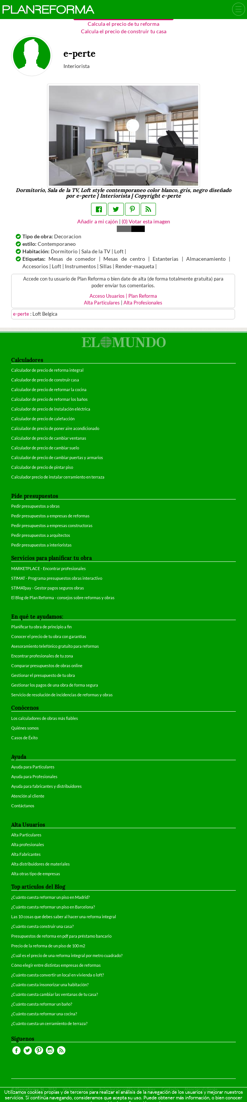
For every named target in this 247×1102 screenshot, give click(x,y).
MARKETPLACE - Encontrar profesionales (48, 568)
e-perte (21, 314)
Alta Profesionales (143, 303)
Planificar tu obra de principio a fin (41, 626)
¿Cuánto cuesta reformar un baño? (41, 1004)
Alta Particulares (102, 303)
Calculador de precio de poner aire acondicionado (55, 428)
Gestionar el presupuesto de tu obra (43, 675)
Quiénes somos (25, 727)
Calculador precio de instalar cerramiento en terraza (57, 476)
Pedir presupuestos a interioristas (41, 544)
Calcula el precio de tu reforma (123, 24)
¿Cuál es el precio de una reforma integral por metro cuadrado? (66, 955)
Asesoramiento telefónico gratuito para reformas (55, 646)
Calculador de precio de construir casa (45, 379)
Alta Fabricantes (26, 854)
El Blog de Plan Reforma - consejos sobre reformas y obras (63, 597)
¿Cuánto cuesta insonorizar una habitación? (49, 984)
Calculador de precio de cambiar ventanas (48, 438)
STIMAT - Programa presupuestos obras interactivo (56, 578)
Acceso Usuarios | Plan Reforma (123, 296)
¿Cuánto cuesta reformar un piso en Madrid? (50, 897)
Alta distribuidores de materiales (40, 863)
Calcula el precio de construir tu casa (123, 31)
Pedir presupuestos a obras (35, 506)
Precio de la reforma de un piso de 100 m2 (48, 945)
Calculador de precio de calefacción (43, 418)
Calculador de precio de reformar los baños (49, 399)
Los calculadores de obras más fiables (44, 718)
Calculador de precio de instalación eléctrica (50, 408)
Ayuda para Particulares (32, 766)
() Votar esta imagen (146, 221)
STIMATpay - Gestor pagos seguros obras (47, 587)
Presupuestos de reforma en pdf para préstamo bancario (61, 936)
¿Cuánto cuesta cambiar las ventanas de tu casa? (54, 994)
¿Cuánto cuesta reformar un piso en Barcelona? (53, 906)
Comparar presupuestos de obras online (46, 665)
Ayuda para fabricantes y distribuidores (46, 786)
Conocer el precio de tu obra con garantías (48, 636)
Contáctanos (22, 805)
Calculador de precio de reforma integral (47, 370)
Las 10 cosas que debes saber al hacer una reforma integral (63, 916)
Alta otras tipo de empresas (35, 873)
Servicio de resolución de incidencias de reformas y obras (62, 694)
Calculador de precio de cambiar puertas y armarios (57, 457)
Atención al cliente (27, 795)
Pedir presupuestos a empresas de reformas (50, 515)
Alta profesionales (27, 844)
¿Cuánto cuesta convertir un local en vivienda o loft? (57, 974)
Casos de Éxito (24, 737)
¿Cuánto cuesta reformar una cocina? (44, 1013)
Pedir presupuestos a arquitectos (40, 535)
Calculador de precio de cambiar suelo (45, 447)
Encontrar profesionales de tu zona (42, 655)
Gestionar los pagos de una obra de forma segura (54, 684)
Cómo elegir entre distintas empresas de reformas (56, 965)
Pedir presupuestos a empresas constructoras (52, 525)
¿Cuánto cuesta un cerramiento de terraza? (49, 1023)
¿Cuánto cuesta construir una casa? (42, 926)
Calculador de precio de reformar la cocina (49, 389)
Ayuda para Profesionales (34, 776)
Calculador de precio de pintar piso (42, 467)
